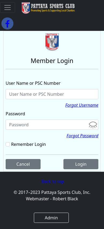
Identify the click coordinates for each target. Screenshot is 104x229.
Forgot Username (81, 105)
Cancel (23, 164)
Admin (51, 218)
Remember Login (28, 144)
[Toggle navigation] (7, 7)
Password (15, 114)
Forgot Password (82, 136)
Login (81, 164)
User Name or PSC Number (33, 83)
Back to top (52, 181)
